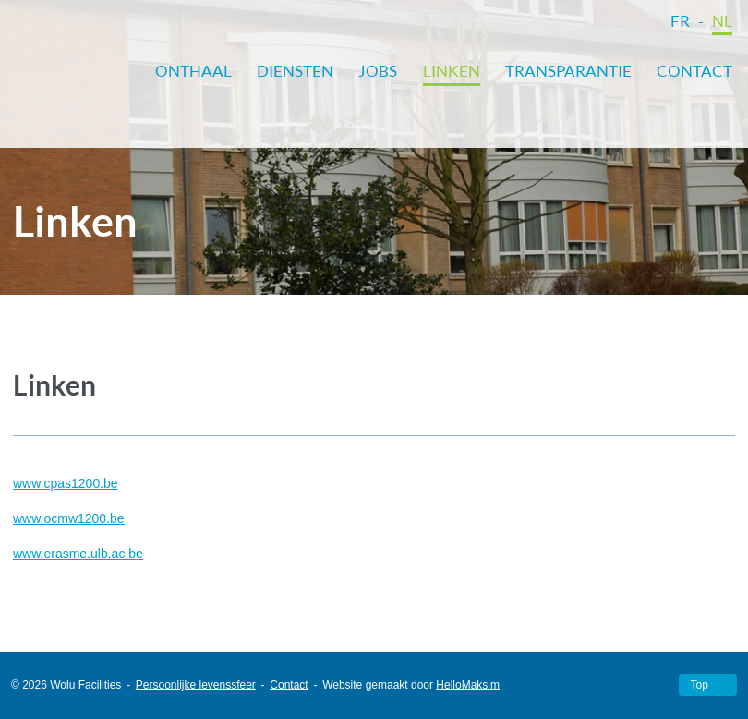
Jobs (377, 70)
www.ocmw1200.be (69, 518)
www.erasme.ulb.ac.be (78, 553)
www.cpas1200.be (65, 483)
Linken (451, 70)
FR (680, 21)
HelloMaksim (468, 684)
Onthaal (193, 70)
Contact (694, 70)
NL (722, 21)
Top (698, 684)
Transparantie (568, 70)
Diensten (295, 70)
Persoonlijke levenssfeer (196, 684)
